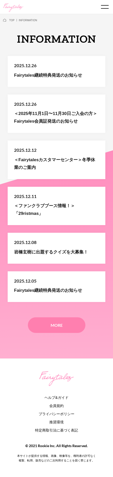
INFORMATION (28, 20)
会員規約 (56, 406)
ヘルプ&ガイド (56, 397)
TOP (12, 20)
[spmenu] (104, 7)
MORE (57, 325)
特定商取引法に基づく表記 (56, 430)
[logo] (13, 7)
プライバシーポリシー (56, 414)
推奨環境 (56, 422)
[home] (4, 20)
